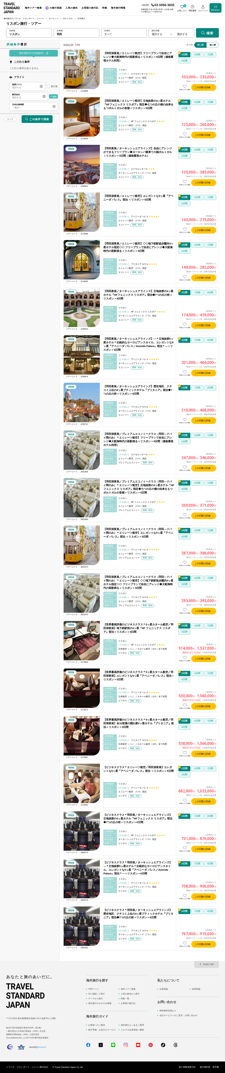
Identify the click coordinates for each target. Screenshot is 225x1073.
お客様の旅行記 (128, 1003)
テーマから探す (95, 998)
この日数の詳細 (202, 87)
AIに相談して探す (96, 994)
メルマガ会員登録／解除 (132, 1030)
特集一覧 (125, 998)
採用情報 (196, 989)
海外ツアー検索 (128, 989)
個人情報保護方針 (187, 1067)
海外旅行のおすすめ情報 (99, 1003)
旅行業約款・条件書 (209, 1067)
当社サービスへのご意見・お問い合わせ (178, 1015)
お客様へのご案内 (96, 1025)
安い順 (200, 44)
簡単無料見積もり (167, 1010)
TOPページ (93, 989)
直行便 (54, 86)
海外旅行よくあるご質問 (132, 1025)
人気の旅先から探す (130, 994)
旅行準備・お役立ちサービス (102, 1030)
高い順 (213, 44)
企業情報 (163, 989)
